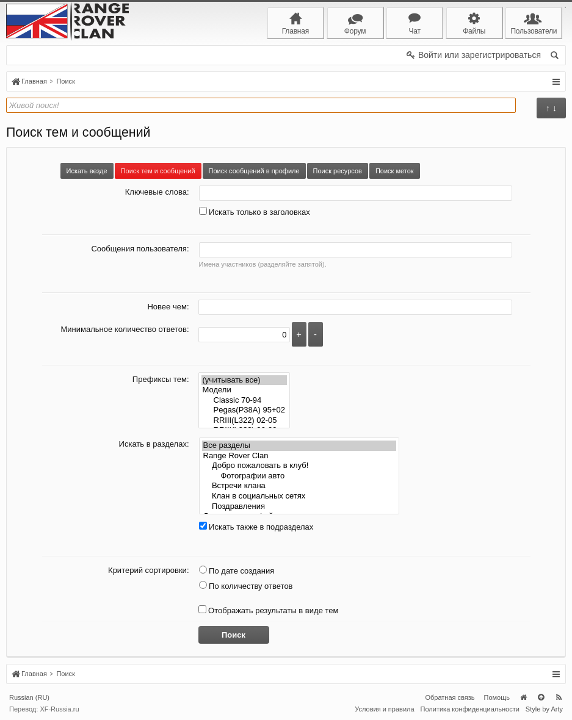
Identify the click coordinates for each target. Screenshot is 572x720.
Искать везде (87, 171)
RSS (558, 697)
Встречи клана (299, 486)
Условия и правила (384, 709)
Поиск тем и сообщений (158, 171)
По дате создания (237, 570)
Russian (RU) (29, 697)
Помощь (497, 697)
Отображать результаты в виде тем (268, 610)
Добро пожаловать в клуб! (299, 466)
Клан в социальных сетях (299, 496)
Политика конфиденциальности (470, 709)
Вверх (541, 697)
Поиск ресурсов (337, 171)
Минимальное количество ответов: (124, 329)
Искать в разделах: (154, 443)
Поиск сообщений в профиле (254, 171)
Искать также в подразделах (256, 526)
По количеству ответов (246, 586)
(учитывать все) (244, 380)
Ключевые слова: (157, 191)
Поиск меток (394, 171)
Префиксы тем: (160, 379)
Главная (523, 697)
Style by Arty (544, 709)
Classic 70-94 (244, 400)
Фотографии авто (299, 476)
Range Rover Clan (299, 456)
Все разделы (299, 446)
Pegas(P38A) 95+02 (244, 410)
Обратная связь (449, 697)
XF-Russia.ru (59, 709)
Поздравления (299, 507)
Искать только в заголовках (254, 212)
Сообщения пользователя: (140, 248)
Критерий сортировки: (148, 570)
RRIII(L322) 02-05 (244, 421)
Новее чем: (168, 306)
